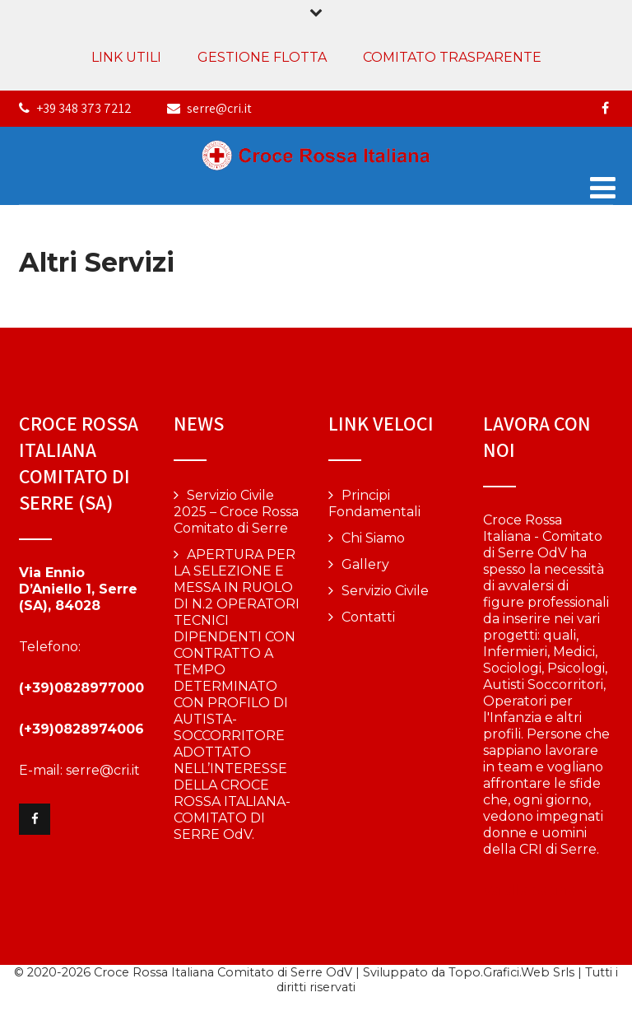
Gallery (365, 564)
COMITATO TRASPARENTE (452, 57)
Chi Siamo (373, 538)
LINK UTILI (126, 57)
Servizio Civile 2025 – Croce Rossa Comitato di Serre (236, 511)
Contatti (368, 617)
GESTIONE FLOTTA (262, 57)
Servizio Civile (385, 591)
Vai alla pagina (529, 890)
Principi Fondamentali (374, 503)
